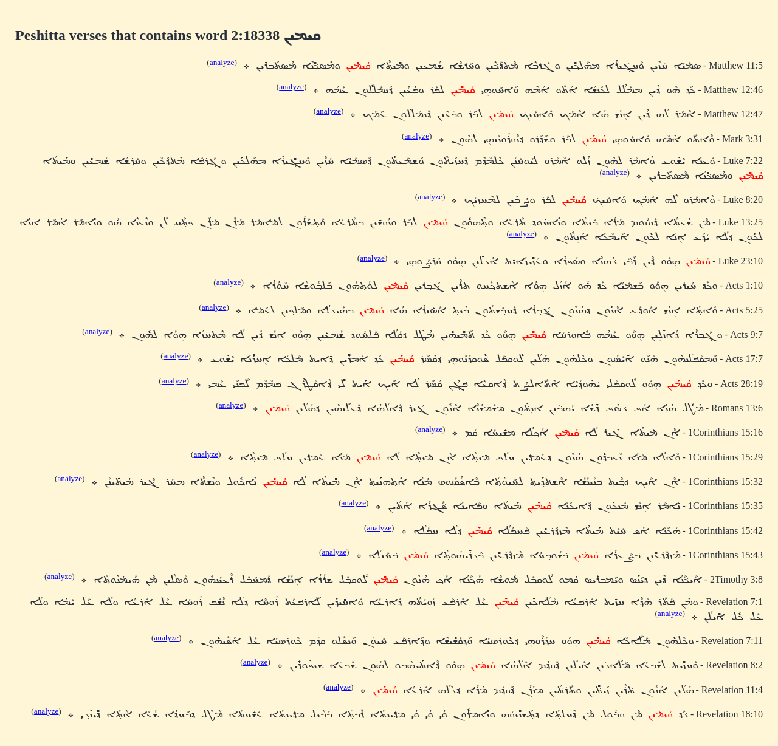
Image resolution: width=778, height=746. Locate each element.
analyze (222, 62)
